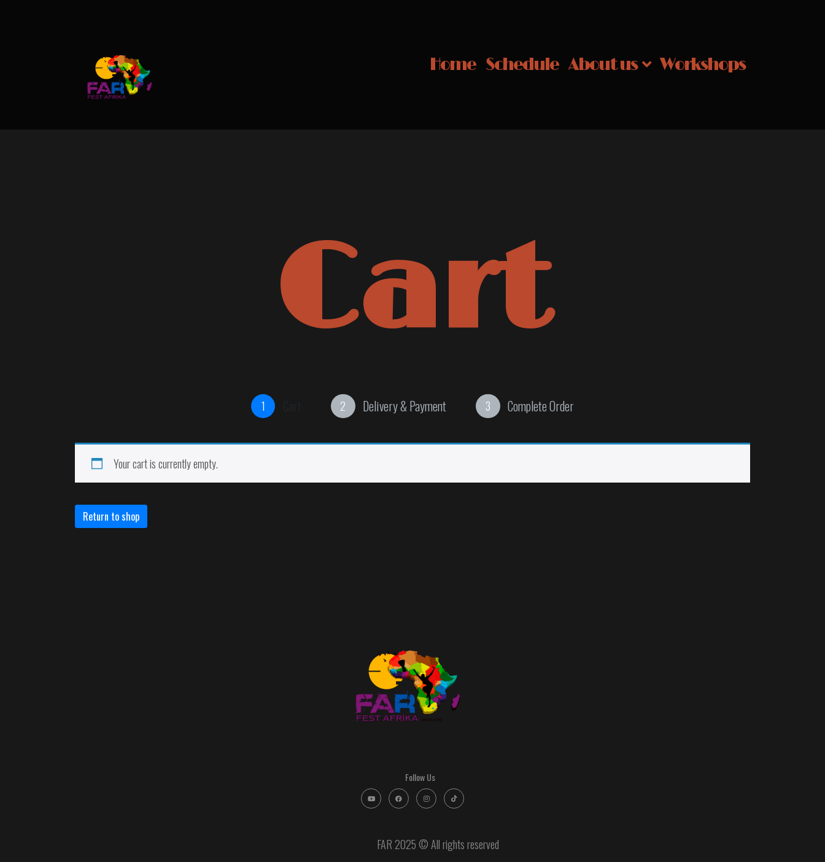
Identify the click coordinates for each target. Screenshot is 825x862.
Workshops (702, 65)
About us (609, 65)
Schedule (522, 65)
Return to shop (111, 516)
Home (453, 65)
